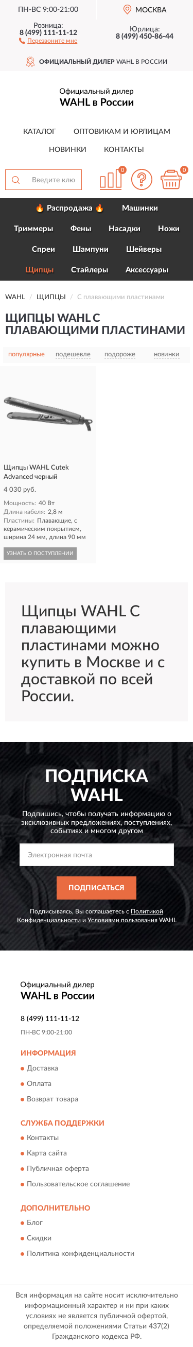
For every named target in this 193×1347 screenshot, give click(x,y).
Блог (35, 1223)
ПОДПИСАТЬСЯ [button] (96, 888)
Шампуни (91, 249)
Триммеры (33, 229)
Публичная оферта (58, 1169)
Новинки (67, 149)
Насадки (125, 229)
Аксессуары (147, 270)
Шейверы (144, 249)
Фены (81, 229)
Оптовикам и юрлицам (122, 131)
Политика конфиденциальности (80, 1254)
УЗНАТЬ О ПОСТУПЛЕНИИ (40, 553)
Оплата (39, 1083)
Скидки (39, 1238)
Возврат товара (52, 1099)
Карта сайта (47, 1154)
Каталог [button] (39, 131)
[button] (48, 40)
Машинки (140, 208)
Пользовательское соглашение (78, 1184)
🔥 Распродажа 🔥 (69, 208)
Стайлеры (89, 270)
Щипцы (39, 270)
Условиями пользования (122, 920)
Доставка (42, 1068)
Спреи (43, 249)
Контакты (124, 149)
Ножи (169, 229)
